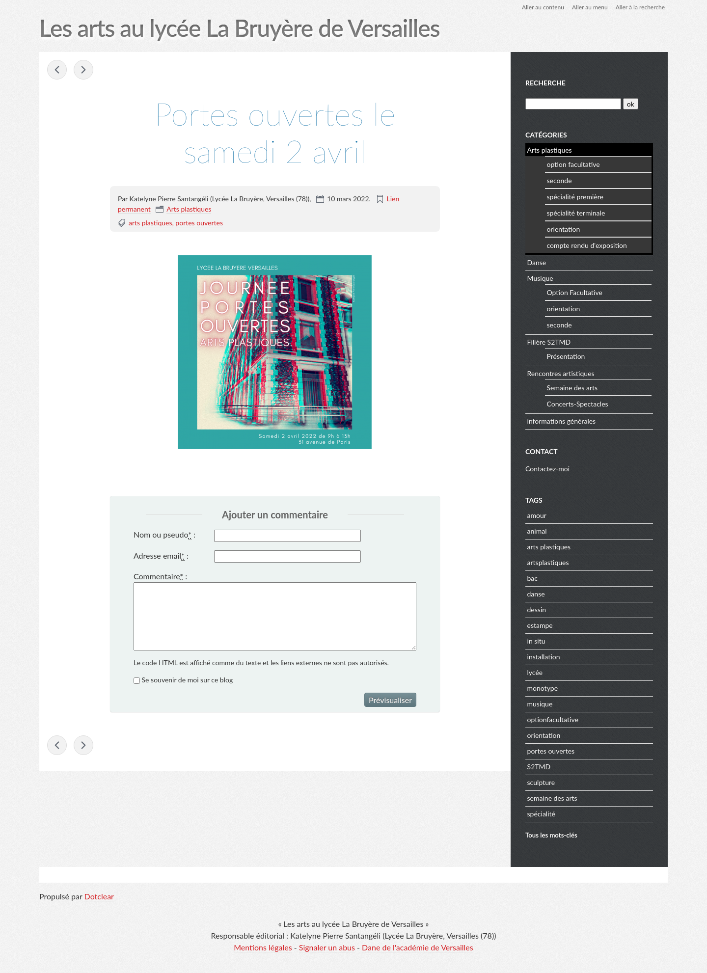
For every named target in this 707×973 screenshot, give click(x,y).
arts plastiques (150, 222)
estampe (540, 625)
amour (536, 515)
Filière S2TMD (549, 342)
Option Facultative (574, 292)
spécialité (541, 814)
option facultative (573, 164)
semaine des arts (552, 798)
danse (536, 594)
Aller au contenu (543, 7)
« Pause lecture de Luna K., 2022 (57, 70)
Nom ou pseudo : (164, 535)
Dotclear (99, 896)
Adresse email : (161, 556)
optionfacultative (553, 719)
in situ (536, 641)
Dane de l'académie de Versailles (417, 947)
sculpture (541, 782)
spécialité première (575, 196)
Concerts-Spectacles (577, 404)
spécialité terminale (576, 213)
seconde (559, 180)
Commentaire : (160, 576)
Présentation (566, 356)
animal (537, 531)
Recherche (545, 83)
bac (532, 578)
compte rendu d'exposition (587, 245)
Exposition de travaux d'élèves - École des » (83, 70)
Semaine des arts (572, 387)
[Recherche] (573, 103)
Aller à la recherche (640, 7)
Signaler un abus (327, 947)
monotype (542, 688)
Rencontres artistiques (561, 373)
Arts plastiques (188, 209)
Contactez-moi (547, 468)
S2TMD (539, 766)
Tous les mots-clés (551, 835)
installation (543, 656)
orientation (563, 229)
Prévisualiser (390, 699)
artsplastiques (548, 562)
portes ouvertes (199, 222)
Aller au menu (590, 7)
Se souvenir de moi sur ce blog (187, 680)
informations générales (561, 421)
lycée (535, 672)
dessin (536, 609)
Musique (540, 278)
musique (540, 704)
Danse (536, 262)
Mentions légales (263, 947)
